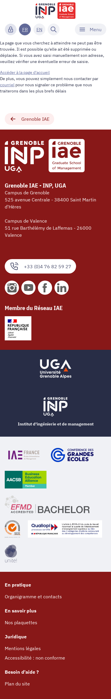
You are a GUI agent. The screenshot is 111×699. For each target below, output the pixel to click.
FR (25, 29)
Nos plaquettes (21, 622)
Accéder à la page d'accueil (25, 72)
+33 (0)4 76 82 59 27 (40, 266)
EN (39, 29)
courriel (7, 84)
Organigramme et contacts (33, 596)
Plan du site (17, 684)
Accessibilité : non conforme (35, 658)
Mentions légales (23, 648)
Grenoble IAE (29, 118)
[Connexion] (11, 29)
